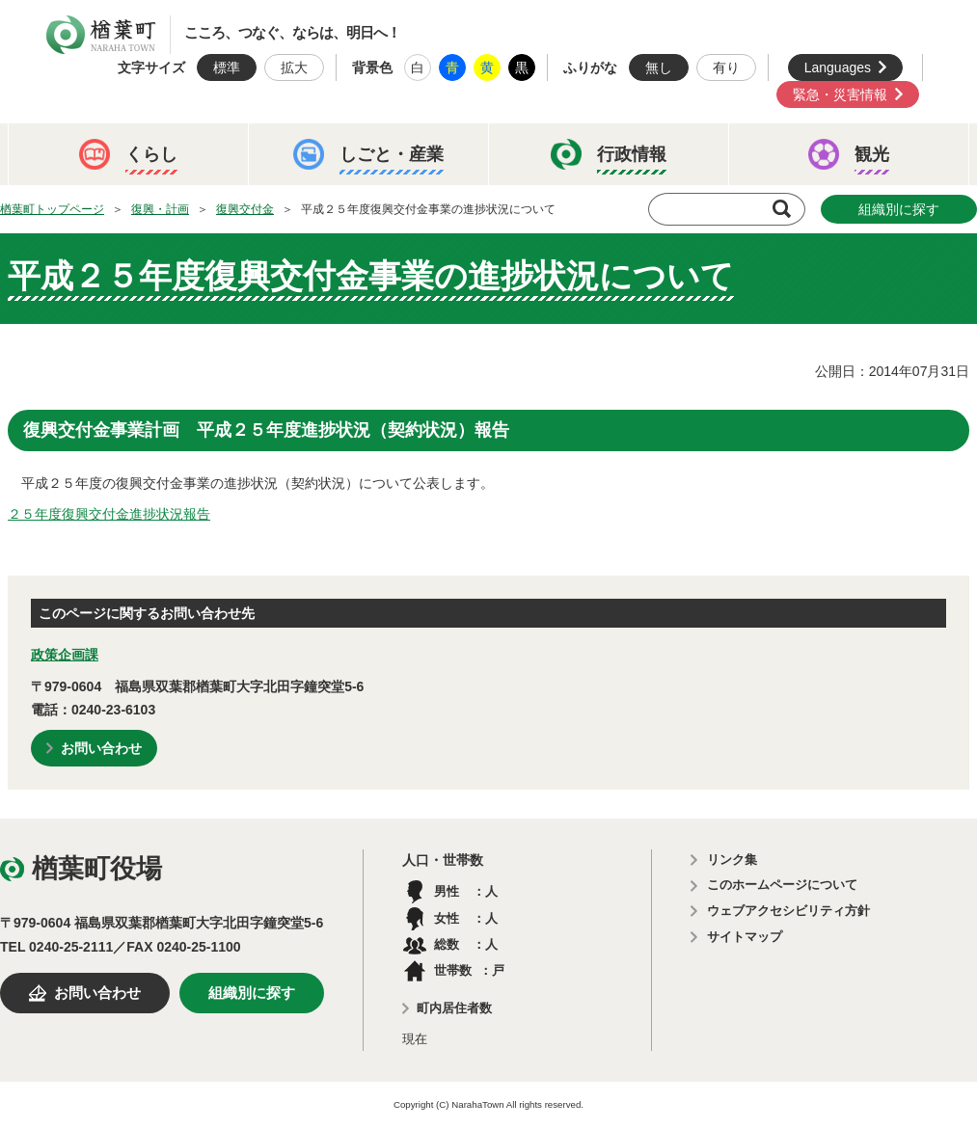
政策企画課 (64, 654)
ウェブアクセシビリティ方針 (788, 910)
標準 (226, 67)
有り (726, 67)
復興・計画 (160, 209)
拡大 (294, 67)
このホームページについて (782, 884)
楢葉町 (101, 34)
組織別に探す (898, 209)
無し (658, 67)
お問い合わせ (101, 748)
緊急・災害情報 (840, 94)
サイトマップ (744, 936)
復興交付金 (245, 209)
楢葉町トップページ (52, 209)
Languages (837, 67)
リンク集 (732, 859)
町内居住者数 (454, 1008)
